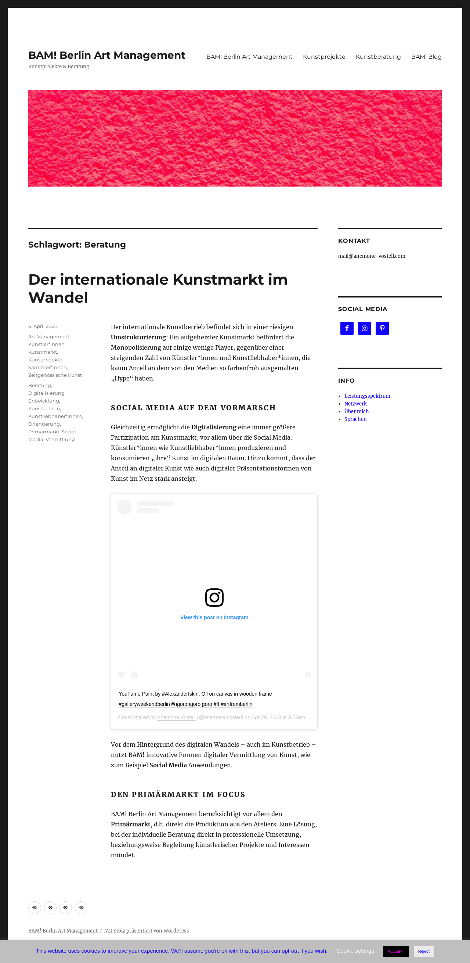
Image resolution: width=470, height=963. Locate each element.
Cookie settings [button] (355, 951)
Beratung (39, 385)
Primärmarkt (43, 431)
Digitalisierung (46, 393)
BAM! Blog (426, 56)
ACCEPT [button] (396, 951)
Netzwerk (355, 404)
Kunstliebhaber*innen (55, 416)
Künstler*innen (46, 344)
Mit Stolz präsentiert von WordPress (146, 931)
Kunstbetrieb (44, 408)
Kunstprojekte (324, 56)
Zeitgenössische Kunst (55, 375)
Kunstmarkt (42, 352)
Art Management (48, 336)
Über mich (356, 411)
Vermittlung (60, 439)
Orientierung (44, 424)
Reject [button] (424, 951)
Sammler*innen (47, 367)
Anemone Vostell (176, 717)
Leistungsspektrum (367, 396)
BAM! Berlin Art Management (106, 55)
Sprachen (355, 419)
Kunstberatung (378, 56)
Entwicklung (43, 401)
